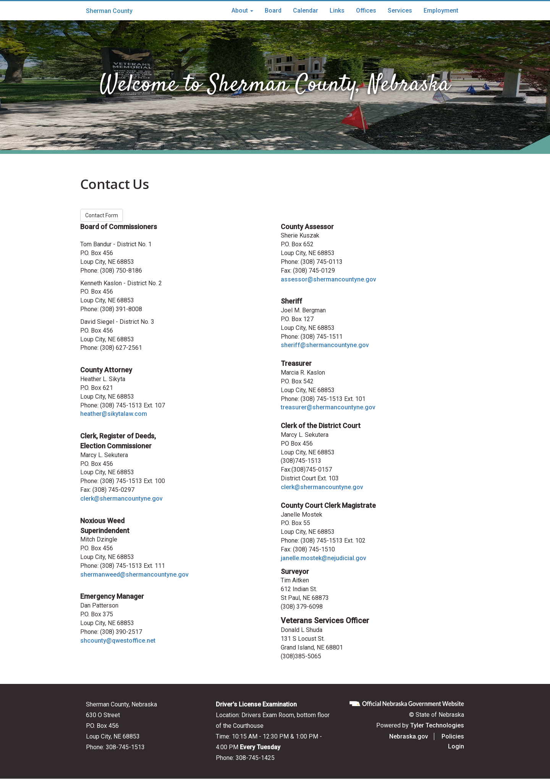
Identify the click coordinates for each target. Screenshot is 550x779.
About (242, 10)
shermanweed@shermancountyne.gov (134, 574)
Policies (453, 736)
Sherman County (109, 11)
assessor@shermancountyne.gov (328, 279)
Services (400, 10)
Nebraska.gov (408, 736)
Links (337, 10)
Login (456, 746)
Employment (441, 10)
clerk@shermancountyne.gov (121, 498)
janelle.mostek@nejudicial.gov (323, 558)
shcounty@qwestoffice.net (117, 640)
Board (273, 10)
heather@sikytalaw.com (113, 413)
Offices (366, 10)
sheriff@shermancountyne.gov (325, 345)
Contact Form (101, 215)
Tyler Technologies (437, 725)
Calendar (305, 10)
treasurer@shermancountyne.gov (328, 407)
